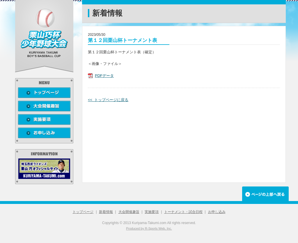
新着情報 (106, 212)
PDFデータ (104, 75)
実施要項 (152, 212)
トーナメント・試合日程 (183, 212)
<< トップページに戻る (108, 100)
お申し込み (217, 212)
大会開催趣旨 (128, 212)
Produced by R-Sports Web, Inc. (149, 228)
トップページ (82, 212)
